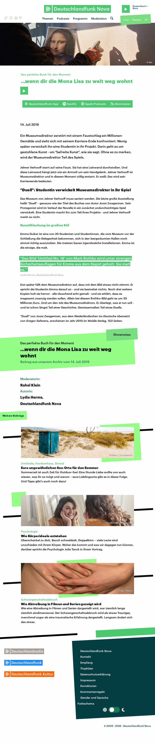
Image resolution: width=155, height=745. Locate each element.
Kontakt (85, 656)
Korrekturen (88, 685)
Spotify (70, 104)
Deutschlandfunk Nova (95, 651)
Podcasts (63, 18)
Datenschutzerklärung (95, 674)
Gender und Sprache (94, 697)
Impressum (88, 680)
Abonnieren (120, 104)
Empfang (86, 662)
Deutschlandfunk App (41, 104)
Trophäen (86, 668)
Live (126, 19)
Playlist (136, 19)
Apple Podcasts (93, 104)
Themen (47, 18)
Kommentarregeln (92, 691)
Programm (80, 18)
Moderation (99, 18)
